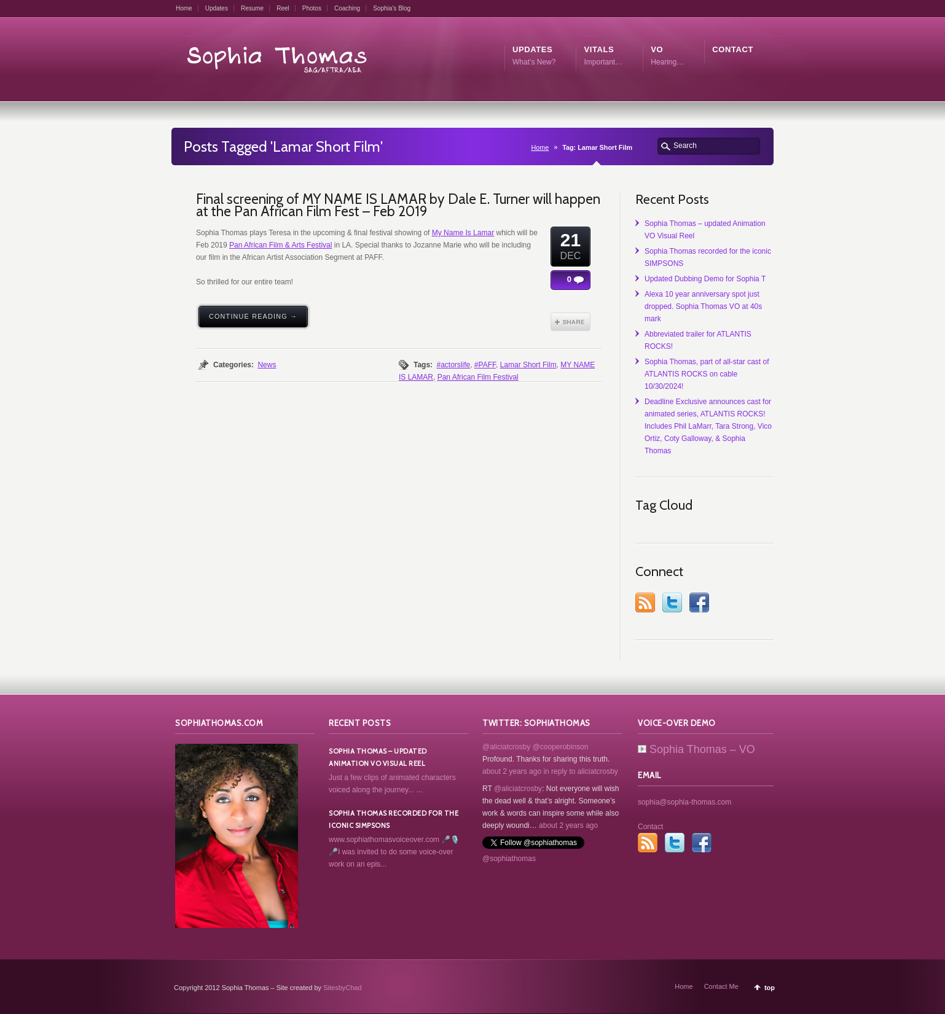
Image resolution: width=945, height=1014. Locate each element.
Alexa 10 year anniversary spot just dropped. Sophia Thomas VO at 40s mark (703, 306)
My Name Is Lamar (463, 232)
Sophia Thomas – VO (696, 749)
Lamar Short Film (528, 365)
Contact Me (721, 986)
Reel (282, 8)
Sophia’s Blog (391, 8)
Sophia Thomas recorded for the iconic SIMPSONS (393, 819)
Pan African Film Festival (478, 377)
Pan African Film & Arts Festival (280, 245)
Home (184, 8)
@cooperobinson (561, 747)
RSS (645, 602)
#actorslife (453, 365)
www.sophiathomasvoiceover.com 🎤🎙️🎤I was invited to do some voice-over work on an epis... (394, 851)
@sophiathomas (509, 858)
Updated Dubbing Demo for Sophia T (705, 279)
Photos (311, 8)
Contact (650, 826)
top (769, 987)
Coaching (347, 8)
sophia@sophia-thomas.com (684, 802)
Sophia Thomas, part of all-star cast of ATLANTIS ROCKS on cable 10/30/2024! (707, 374)
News (266, 365)
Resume (252, 8)
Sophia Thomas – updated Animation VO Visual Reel (378, 757)
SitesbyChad (342, 987)
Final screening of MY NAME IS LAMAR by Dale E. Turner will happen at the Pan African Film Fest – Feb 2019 (398, 205)
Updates (216, 8)
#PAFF (485, 365)
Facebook (699, 602)
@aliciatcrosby (506, 747)
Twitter (672, 602)
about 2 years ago (511, 771)
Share (570, 322)
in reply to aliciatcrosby (580, 771)
